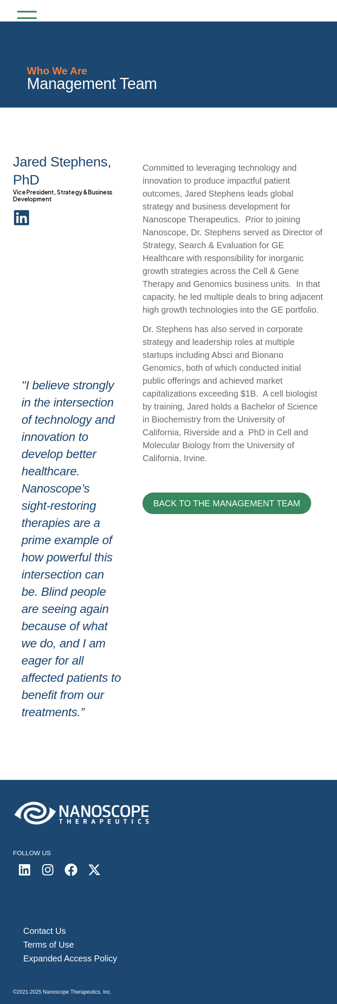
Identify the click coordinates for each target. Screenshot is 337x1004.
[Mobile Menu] (25, 19)
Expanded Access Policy (70, 958)
